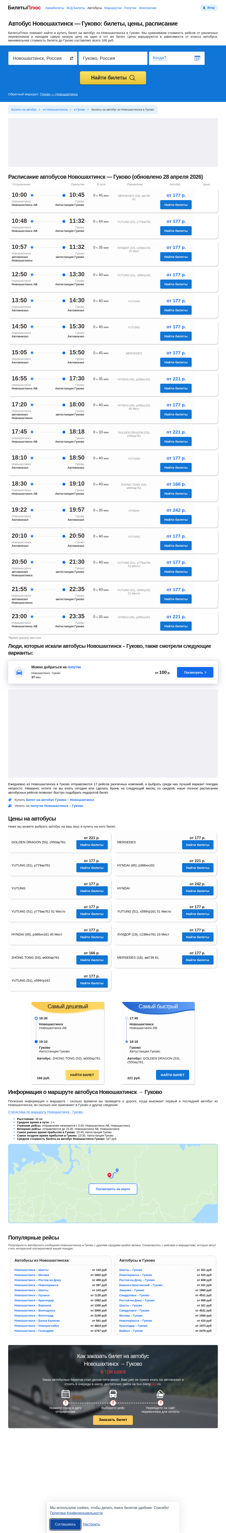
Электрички (147, 8)
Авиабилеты (54, 8)
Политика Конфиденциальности (76, 1513)
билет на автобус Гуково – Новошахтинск (60, 800)
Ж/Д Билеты (75, 8)
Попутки (130, 8)
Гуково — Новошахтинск (59, 94)
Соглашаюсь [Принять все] (65, 1524)
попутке (74, 667)
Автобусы (94, 8)
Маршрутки (113, 8)
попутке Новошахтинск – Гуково (56, 806)
